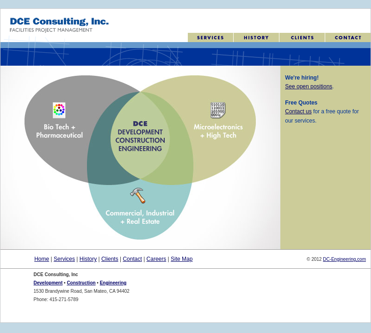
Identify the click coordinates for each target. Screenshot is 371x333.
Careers (157, 259)
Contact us (298, 111)
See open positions (308, 86)
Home (41, 259)
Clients (109, 259)
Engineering (113, 282)
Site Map (181, 259)
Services (64, 259)
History (88, 259)
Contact (132, 259)
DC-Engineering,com (344, 259)
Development (48, 282)
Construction (81, 282)
